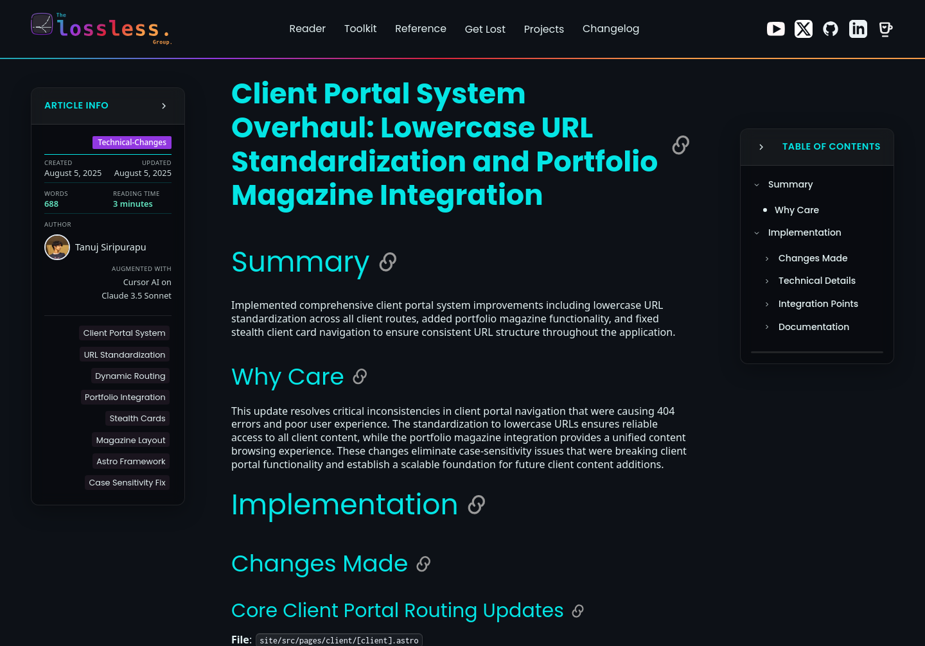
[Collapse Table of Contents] (761, 147)
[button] (124, 333)
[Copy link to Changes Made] (423, 564)
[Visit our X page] (804, 29)
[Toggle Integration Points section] (767, 304)
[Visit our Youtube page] (776, 29)
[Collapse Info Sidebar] (164, 106)
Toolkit (360, 28)
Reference (420, 28)
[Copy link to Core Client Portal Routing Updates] (577, 611)
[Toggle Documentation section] (767, 327)
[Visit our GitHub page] (831, 29)
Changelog (611, 28)
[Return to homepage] (105, 29)
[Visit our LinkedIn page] (858, 29)
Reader (308, 28)
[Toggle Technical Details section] (767, 281)
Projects (544, 29)
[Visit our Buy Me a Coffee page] (885, 29)
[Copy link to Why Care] (359, 376)
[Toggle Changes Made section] (767, 259)
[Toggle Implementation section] (757, 233)
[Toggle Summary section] (757, 185)
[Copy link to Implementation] (476, 505)
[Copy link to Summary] (388, 262)
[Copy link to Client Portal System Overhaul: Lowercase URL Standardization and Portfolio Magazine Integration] (681, 145)
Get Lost (485, 29)
